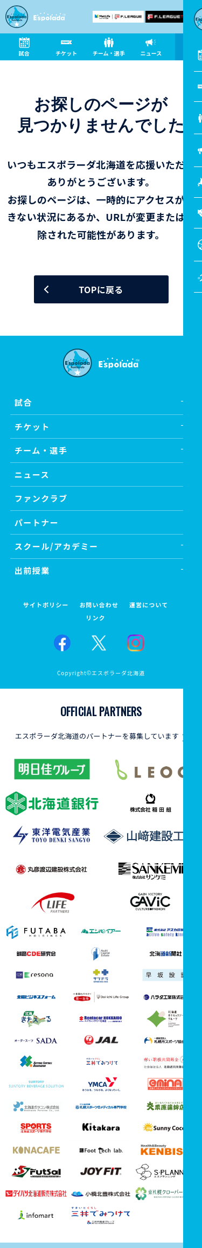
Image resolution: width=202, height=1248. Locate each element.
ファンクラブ (41, 498)
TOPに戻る (101, 289)
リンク (95, 618)
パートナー (37, 522)
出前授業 (32, 570)
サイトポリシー (46, 605)
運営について (148, 605)
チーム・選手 (41, 450)
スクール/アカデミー (57, 546)
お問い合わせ (99, 605)
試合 (23, 402)
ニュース (32, 474)
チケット (32, 426)
